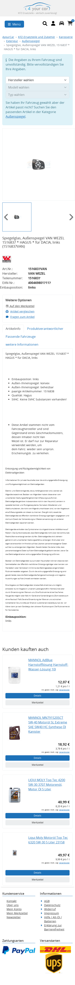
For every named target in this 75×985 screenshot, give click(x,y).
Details (37, 695)
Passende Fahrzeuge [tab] (21, 336)
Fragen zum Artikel (20, 317)
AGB (47, 901)
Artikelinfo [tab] (13, 329)
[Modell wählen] (37, 87)
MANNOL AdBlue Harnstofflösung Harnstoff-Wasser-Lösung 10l (48, 664)
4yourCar (8, 37)
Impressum (51, 913)
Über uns (13, 905)
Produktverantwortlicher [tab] (45, 329)
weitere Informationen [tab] (22, 344)
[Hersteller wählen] (37, 80)
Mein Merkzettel (17, 913)
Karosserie (66, 37)
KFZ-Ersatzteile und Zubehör (36, 37)
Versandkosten (64, 690)
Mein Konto (14, 909)
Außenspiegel (31, 41)
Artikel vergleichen (19, 311)
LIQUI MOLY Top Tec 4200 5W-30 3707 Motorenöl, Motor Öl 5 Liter (46, 784)
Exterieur (12, 41)
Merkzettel (37, 702)
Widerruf (50, 909)
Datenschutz (52, 905)
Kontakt (11, 901)
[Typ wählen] (37, 94)
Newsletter (14, 917)
